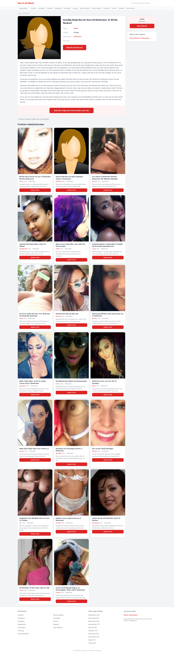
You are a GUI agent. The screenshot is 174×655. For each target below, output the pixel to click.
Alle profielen (23, 8)
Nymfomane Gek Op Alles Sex (67, 314)
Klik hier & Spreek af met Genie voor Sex (71, 110)
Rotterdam (26, 13)
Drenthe (33, 8)
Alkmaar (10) (93, 630)
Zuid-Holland (130, 8)
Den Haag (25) (93, 618)
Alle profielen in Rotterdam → (140, 38)
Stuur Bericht (142, 26)
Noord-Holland (96, 8)
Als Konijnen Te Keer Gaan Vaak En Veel (34, 588)
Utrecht (114, 8)
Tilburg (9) (92, 643)
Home (20, 13)
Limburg (75, 8)
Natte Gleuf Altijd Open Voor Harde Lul (34, 449)
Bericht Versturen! (74, 47)
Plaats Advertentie (130, 615)
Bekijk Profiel (35, 190)
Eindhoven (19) (93, 621)
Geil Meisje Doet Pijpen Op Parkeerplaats (71, 381)
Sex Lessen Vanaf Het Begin (102, 449)
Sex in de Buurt (26, 3)
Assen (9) (91, 640)
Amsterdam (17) (94, 624)
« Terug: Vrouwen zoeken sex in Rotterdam (33, 119)
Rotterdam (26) (94, 615)
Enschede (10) (93, 634)
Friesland (49, 8)
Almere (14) (92, 627)
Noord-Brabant (85, 8)
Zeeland (121, 8)
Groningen (67, 8)
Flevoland (41, 8)
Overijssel (106, 8)
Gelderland (58, 8)
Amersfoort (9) (93, 637)
